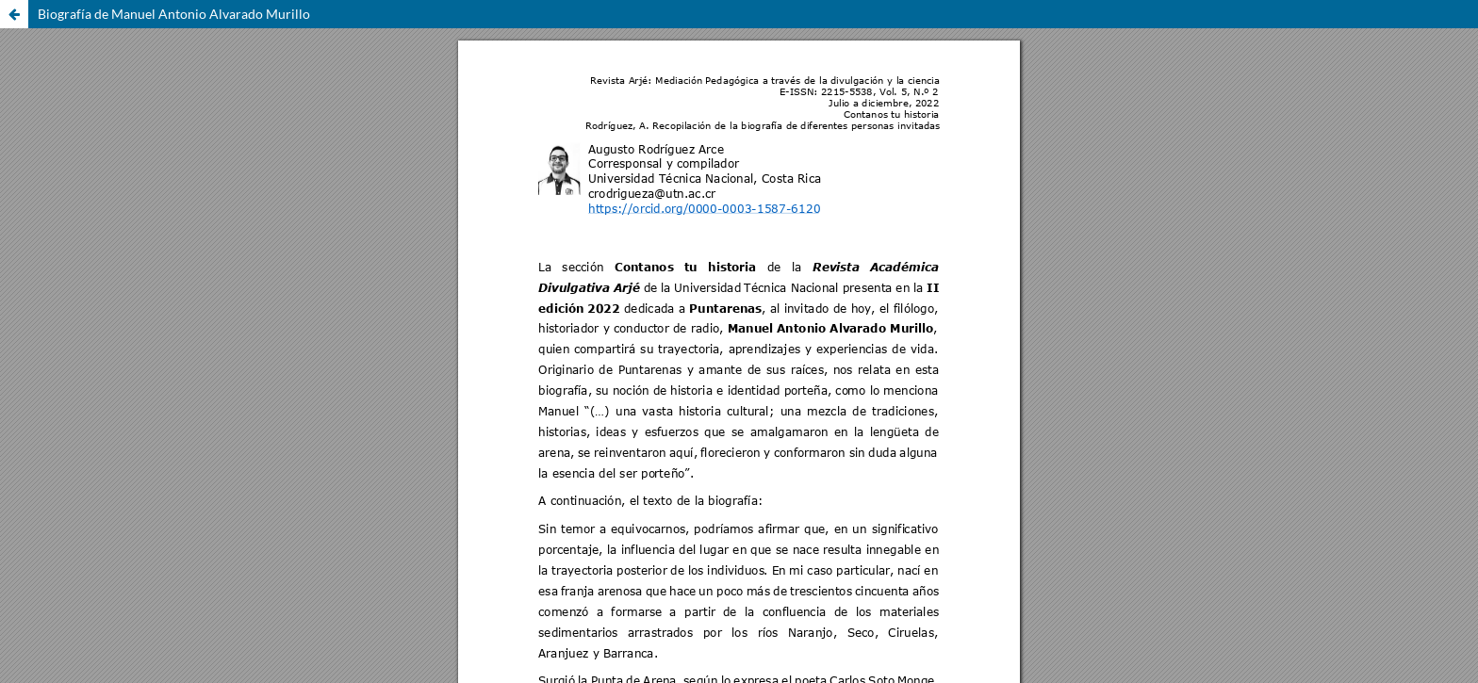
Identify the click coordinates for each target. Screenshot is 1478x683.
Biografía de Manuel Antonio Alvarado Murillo (174, 14)
